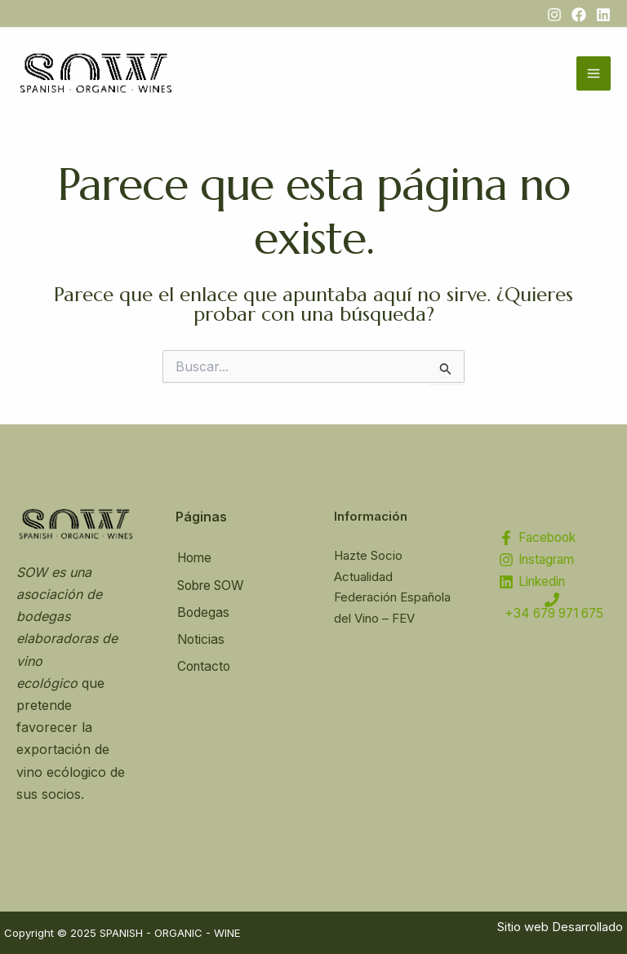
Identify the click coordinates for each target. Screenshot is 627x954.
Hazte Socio (368, 555)
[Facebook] (578, 14)
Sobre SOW (213, 584)
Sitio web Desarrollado (560, 926)
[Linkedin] (603, 14)
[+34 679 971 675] (552, 612)
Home (194, 558)
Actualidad (363, 576)
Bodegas (202, 611)
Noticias (200, 637)
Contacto (204, 663)
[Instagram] (554, 14)
